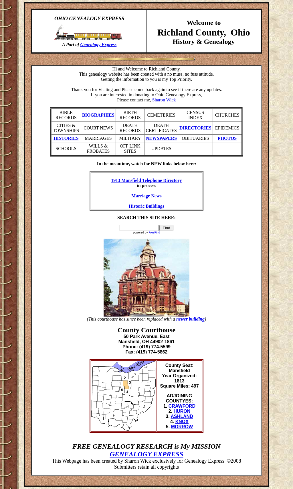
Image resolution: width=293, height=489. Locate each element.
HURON (182, 411)
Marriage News (146, 195)
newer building (190, 319)
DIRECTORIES (195, 127)
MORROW (182, 426)
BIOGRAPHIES (98, 115)
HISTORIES (66, 138)
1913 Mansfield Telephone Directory (146, 180)
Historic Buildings (146, 206)
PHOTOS (227, 138)
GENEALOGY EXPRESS (146, 454)
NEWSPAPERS (161, 138)
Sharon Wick (164, 99)
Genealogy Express (98, 44)
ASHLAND (182, 416)
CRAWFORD (182, 406)
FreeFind (154, 232)
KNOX (182, 421)
